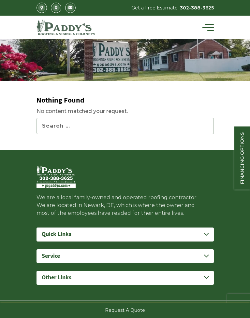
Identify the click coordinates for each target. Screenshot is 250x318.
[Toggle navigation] (208, 27)
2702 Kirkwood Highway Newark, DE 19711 (42, 8)
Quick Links (56, 234)
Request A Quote (125, 310)
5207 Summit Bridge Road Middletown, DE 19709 (56, 8)
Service (51, 256)
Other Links (56, 277)
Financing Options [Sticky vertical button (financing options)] (242, 158)
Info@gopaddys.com (70, 8)
